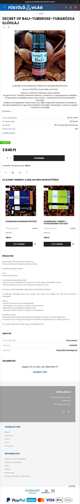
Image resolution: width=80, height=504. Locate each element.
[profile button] (70, 7)
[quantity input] (7, 158)
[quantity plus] (10, 158)
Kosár (7, 442)
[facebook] (4, 27)
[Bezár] (77, 2)
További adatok (8, 133)
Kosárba (39, 158)
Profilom (7, 439)
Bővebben (6, 111)
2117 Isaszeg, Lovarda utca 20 (60, 397)
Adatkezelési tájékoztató (13, 462)
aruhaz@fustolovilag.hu (62, 404)
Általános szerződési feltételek (15, 459)
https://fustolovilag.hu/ (66, 350)
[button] (5, 172)
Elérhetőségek (9, 473)
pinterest (68, 411)
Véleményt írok (40, 372)
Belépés (7, 432)
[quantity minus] (4, 158)
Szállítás (8, 469)
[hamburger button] (4, 7)
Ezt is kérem (19, 244)
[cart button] (75, 7)
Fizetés (7, 466)
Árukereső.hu (32, 493)
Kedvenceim (9, 446)
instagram (64, 411)
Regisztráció (9, 435)
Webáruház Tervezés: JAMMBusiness (17, 476)
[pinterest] (9, 27)
